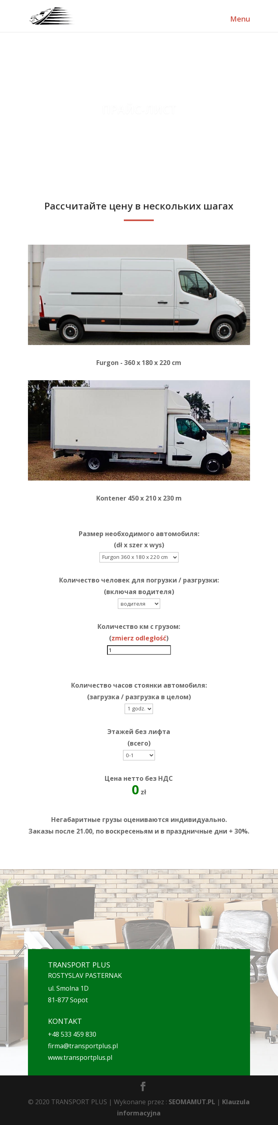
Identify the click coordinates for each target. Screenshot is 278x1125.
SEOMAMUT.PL (192, 1101)
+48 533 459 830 (72, 1034)
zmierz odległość (138, 638)
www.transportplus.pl (80, 1057)
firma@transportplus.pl (83, 1045)
